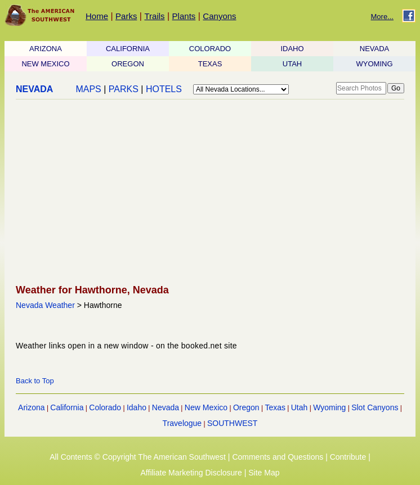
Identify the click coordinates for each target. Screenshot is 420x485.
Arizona (31, 407)
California (66, 407)
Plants (184, 16)
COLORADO (210, 48)
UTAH (292, 64)
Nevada (165, 407)
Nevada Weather (45, 305)
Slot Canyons (374, 407)
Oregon (246, 407)
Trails (154, 16)
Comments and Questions (277, 456)
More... (382, 16)
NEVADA (375, 48)
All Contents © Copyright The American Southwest (138, 456)
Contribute (348, 456)
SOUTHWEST (232, 423)
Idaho (136, 407)
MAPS (88, 89)
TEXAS (210, 64)
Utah (299, 407)
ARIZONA (45, 48)
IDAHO (291, 48)
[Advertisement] (206, 192)
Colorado (105, 407)
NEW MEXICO (45, 64)
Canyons (219, 16)
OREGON (127, 64)
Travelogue (182, 423)
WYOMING (374, 64)
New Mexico (206, 407)
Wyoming (329, 407)
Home (97, 16)
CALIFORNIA (128, 48)
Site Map (263, 472)
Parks (126, 16)
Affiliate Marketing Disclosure (191, 472)
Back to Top (35, 381)
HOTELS (164, 89)
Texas (275, 407)
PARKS (123, 89)
